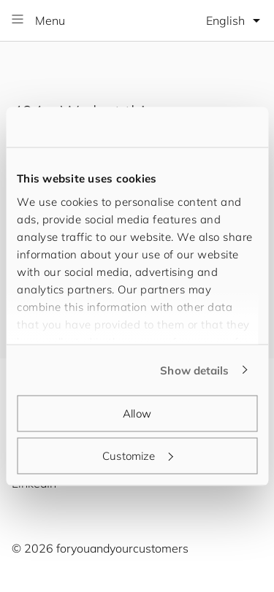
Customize (137, 455)
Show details (194, 370)
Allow (137, 413)
